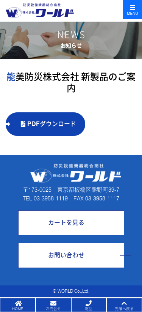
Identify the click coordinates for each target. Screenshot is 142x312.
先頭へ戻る (124, 308)
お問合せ (53, 308)
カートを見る (66, 222)
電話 (88, 308)
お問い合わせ (66, 255)
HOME (17, 308)
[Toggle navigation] (132, 9)
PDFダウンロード (48, 124)
